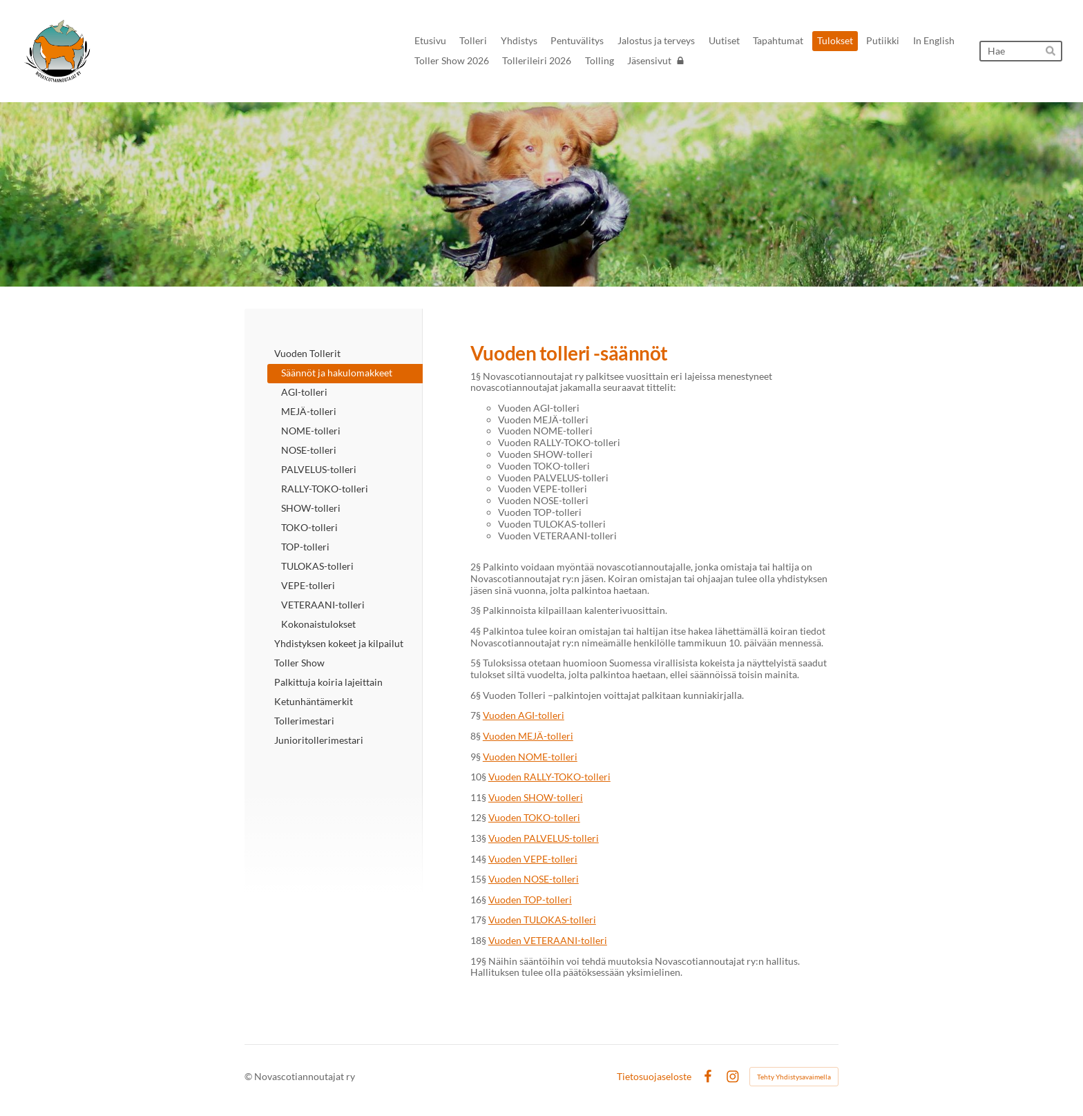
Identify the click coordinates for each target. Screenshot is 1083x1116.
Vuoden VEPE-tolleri (532, 859)
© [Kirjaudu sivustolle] (249, 1076)
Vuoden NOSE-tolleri (533, 879)
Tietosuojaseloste (654, 1076)
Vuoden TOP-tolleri (530, 899)
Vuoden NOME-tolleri (530, 756)
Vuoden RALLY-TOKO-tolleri (549, 776)
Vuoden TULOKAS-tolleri (542, 919)
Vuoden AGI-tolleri (523, 715)
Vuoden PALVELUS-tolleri (543, 838)
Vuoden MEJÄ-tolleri (528, 736)
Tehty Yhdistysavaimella (794, 1076)
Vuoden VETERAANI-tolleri (547, 940)
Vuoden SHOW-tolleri (535, 797)
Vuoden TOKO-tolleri (534, 817)
